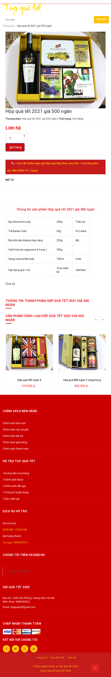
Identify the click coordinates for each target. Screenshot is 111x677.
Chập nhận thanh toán (22, 623)
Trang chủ (42, 657)
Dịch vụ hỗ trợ (15, 511)
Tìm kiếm (101, 19)
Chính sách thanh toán (15, 448)
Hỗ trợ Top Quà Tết (19, 461)
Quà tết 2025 (57, 657)
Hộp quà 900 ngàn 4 (29, 380)
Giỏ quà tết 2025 (19, 571)
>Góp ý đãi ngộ (11, 498)
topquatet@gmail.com (23, 607)
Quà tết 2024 (63, 670)
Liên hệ (72, 657)
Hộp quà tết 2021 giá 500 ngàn (39, 118)
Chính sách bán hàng (20, 411)
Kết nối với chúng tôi (20, 639)
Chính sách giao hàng (15, 442)
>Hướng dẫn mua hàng (16, 473)
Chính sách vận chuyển (16, 429)
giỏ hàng (15, 147)
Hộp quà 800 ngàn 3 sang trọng (82, 380)
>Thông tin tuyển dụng (15, 492)
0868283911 (21, 542)
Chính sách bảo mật (14, 423)
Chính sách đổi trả (13, 435)
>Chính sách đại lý (13, 479)
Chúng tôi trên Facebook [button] (24, 555)
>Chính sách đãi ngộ (14, 486)
